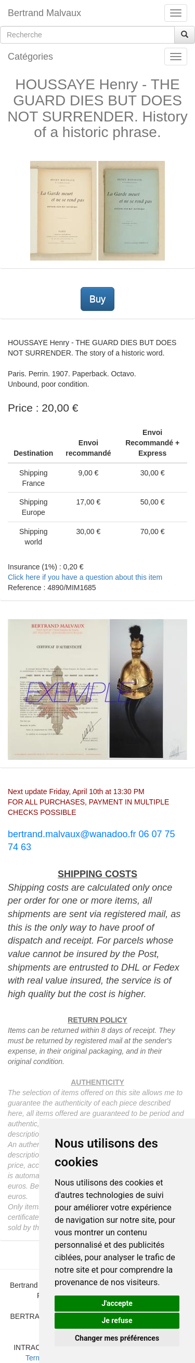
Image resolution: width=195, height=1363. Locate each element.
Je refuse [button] (116, 1320)
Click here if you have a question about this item (85, 577)
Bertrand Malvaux (44, 13)
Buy (97, 299)
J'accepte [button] (117, 1303)
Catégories (30, 56)
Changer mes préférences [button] (117, 1338)
